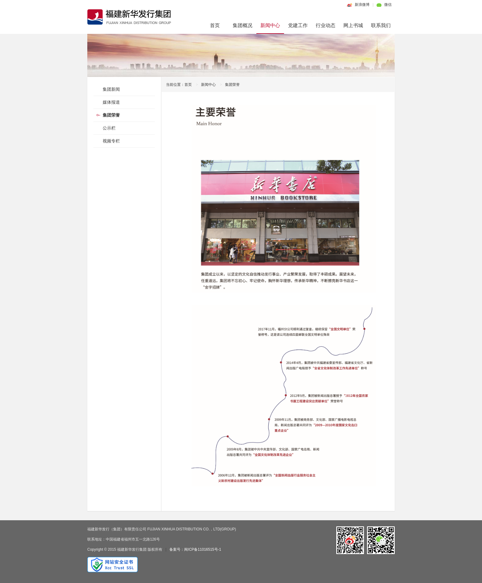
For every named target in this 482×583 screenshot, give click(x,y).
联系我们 (381, 25)
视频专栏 (111, 140)
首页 (215, 25)
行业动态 (325, 25)
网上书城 (353, 25)
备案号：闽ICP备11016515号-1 (195, 549)
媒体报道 (111, 102)
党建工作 (298, 25)
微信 (388, 4)
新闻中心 (270, 25)
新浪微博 (362, 4)
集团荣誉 (232, 84)
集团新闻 (111, 89)
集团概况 (242, 25)
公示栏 (109, 128)
